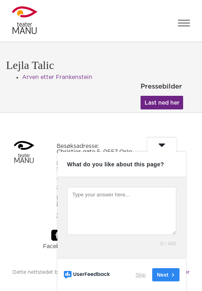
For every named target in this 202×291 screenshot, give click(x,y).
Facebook (56, 246)
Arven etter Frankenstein (57, 77)
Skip (141, 275)
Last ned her (162, 103)
